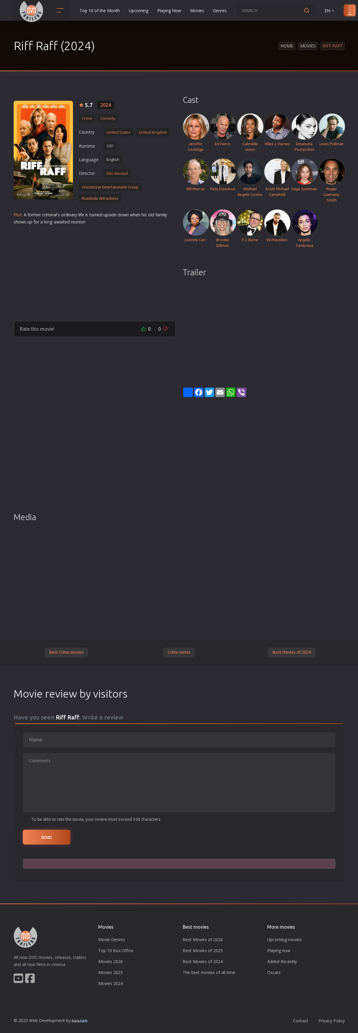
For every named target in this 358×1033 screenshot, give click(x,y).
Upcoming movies (284, 939)
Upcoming (138, 10)
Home (287, 46)
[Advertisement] (95, 270)
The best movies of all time (209, 972)
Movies (197, 10)
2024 (105, 105)
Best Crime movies (66, 652)
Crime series (179, 652)
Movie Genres (111, 939)
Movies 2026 (110, 961)
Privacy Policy (332, 1021)
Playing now (278, 950)
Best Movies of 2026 (203, 939)
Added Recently (282, 961)
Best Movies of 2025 (203, 950)
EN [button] (329, 10)
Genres (220, 10)
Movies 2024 (110, 983)
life (81, 215)
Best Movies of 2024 (291, 652)
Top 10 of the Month (99, 10)
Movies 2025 (110, 972)
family (161, 215)
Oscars (274, 972)
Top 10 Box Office (115, 950)
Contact (300, 1021)
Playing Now (169, 10)
